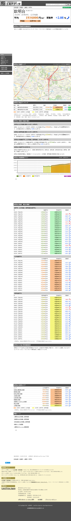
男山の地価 (16, 403)
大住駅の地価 (17, 395)
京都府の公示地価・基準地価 (21, 419)
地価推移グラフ (4, 62)
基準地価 (20, 469)
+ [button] (15, 68)
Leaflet (57, 99)
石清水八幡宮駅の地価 (19, 389)
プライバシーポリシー (51, 499)
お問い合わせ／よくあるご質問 (26, 499)
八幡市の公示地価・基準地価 (21, 416)
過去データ (3, 63)
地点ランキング (4, 60)
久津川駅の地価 (17, 397)
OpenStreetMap (63, 99)
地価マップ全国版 (5, 73)
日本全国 (16, 7)
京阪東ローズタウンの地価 (20, 401)
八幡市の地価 (4, 69)
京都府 (21, 7)
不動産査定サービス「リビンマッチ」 (39, 482)
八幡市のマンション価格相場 (21, 427)
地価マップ (3, 58)
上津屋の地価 (17, 405)
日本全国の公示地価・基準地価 (22, 421)
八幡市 (25, 7)
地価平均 (3, 57)
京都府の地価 (4, 67)
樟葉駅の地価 (17, 399)
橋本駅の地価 (17, 391)
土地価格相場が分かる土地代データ (35, 508)
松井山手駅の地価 (18, 393)
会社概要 (40, 499)
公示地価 (15, 469)
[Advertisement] (6, 29)
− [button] (15, 70)
